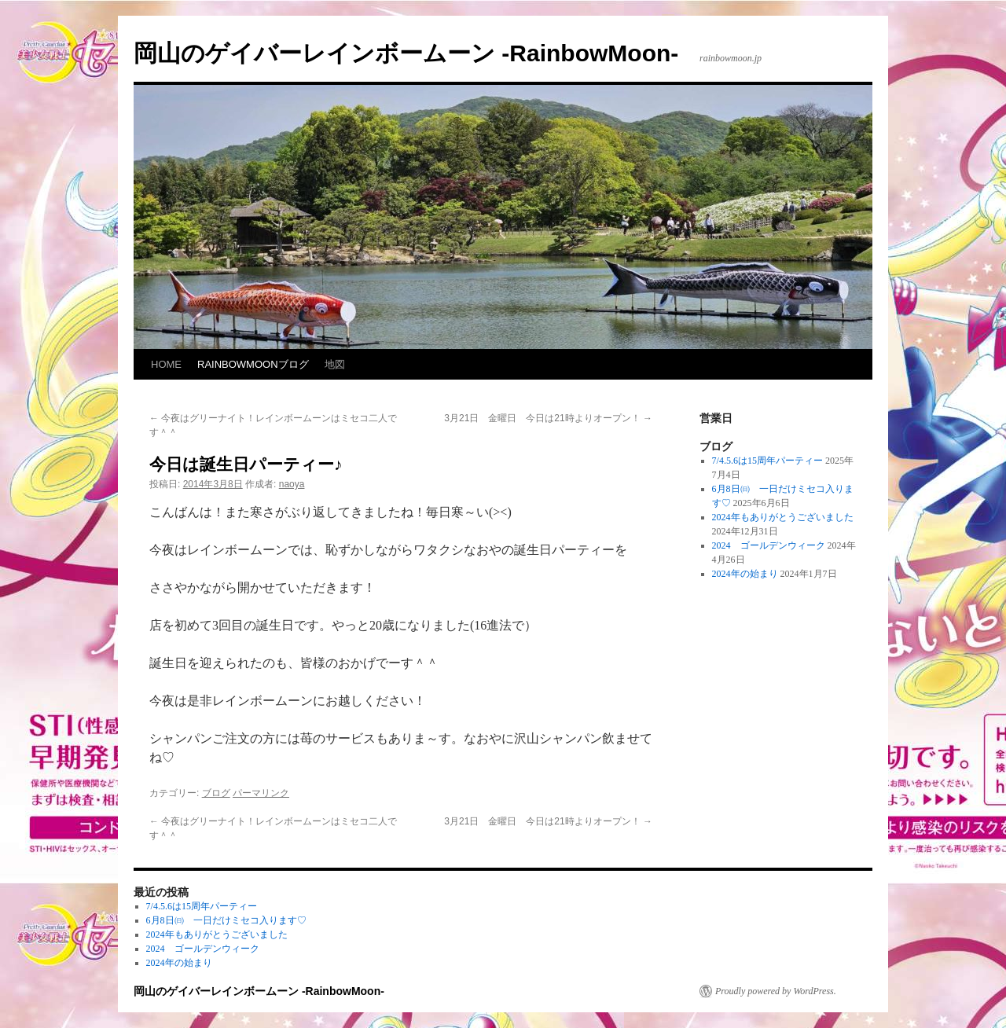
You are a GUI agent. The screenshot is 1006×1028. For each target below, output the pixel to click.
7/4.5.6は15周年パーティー (767, 460)
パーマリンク (261, 793)
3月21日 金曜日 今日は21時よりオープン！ (548, 418)
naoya (292, 484)
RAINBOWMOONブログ (253, 364)
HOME (166, 364)
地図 (335, 364)
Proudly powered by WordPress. (775, 991)
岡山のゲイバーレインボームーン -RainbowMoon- (406, 53)
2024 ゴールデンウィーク (768, 545)
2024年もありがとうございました (783, 517)
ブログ (216, 793)
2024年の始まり (745, 573)
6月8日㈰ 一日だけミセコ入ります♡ (226, 920)
